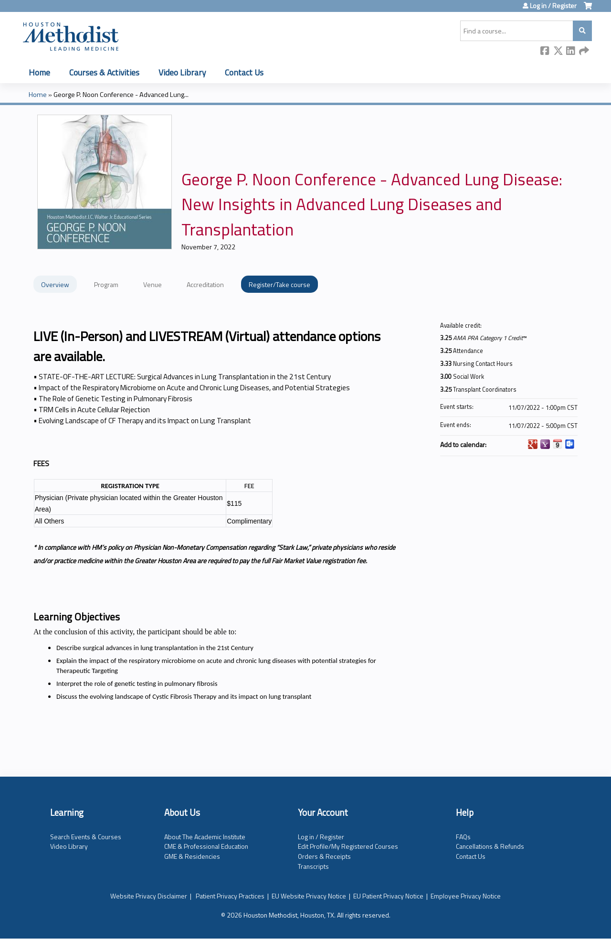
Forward (584, 51)
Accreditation (205, 284)
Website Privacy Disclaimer (148, 896)
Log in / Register (553, 5)
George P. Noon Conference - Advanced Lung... (121, 94)
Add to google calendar (532, 444)
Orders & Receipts (324, 856)
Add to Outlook (570, 444)
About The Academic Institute (204, 837)
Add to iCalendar (557, 444)
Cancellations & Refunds (490, 846)
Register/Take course (279, 284)
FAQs (463, 837)
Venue (152, 284)
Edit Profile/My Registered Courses (348, 846)
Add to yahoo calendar (545, 444)
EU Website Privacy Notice (309, 896)
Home (39, 72)
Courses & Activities (104, 72)
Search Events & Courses (85, 837)
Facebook (545, 51)
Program (106, 284)
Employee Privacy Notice (466, 896)
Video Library (182, 72)
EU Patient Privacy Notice (388, 896)
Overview (55, 284)
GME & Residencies (192, 856)
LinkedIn (571, 51)
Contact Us (244, 72)
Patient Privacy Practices (230, 896)
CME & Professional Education (206, 846)
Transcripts (313, 866)
